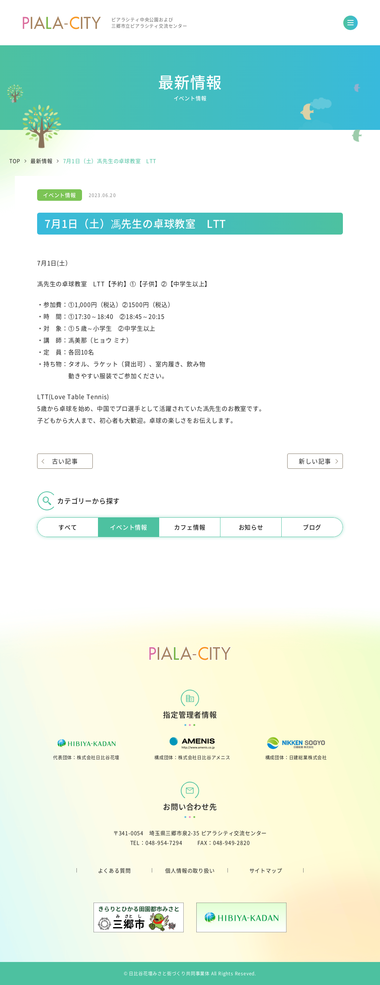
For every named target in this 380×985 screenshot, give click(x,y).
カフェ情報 (189, 527)
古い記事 (65, 460)
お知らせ (251, 527)
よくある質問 (114, 870)
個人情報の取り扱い (189, 870)
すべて (67, 527)
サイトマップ (265, 870)
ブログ (312, 527)
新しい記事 (315, 460)
